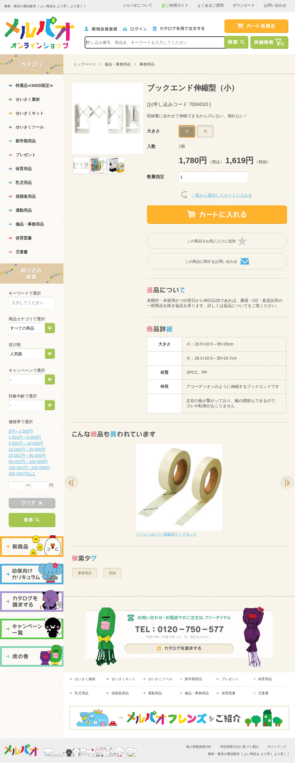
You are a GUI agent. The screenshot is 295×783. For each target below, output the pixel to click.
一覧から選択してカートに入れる (222, 195)
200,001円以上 (22, 473)
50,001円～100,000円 (28, 461)
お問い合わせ (275, 5)
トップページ (84, 64)
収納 (112, 573)
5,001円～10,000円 (26, 443)
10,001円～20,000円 (27, 449)
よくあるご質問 (210, 5)
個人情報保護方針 (198, 746)
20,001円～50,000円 (27, 455)
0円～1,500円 (21, 431)
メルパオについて (137, 5)
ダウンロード (243, 5)
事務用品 (146, 64)
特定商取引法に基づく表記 (239, 746)
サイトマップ (276, 746)
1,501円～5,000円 (25, 437)
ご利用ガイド (174, 5)
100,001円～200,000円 (29, 467)
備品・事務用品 (118, 64)
